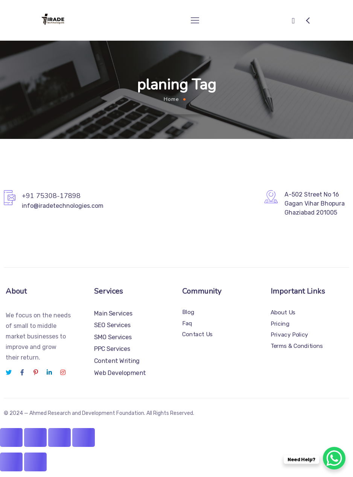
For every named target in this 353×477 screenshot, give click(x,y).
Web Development (120, 372)
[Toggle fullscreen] (35, 437)
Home (171, 99)
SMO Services (113, 337)
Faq (187, 323)
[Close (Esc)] (83, 437)
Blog (188, 312)
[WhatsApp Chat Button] (334, 458)
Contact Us (197, 334)
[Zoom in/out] (11, 437)
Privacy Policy (289, 334)
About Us (283, 312)
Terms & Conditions (297, 346)
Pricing (280, 323)
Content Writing (117, 360)
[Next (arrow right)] (35, 462)
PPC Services (112, 348)
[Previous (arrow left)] (11, 462)
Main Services (113, 313)
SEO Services (112, 325)
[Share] (59, 437)
